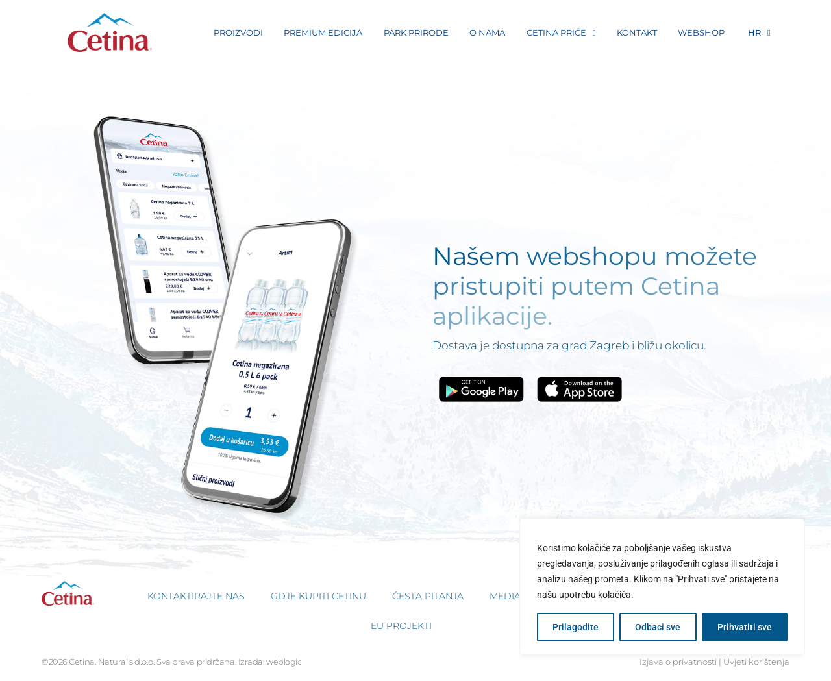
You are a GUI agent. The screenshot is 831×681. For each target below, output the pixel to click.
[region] (662, 587)
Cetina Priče (561, 32)
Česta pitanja (428, 596)
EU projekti (401, 626)
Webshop (701, 32)
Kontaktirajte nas (196, 596)
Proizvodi (238, 32)
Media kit (514, 596)
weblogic (283, 662)
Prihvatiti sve (744, 627)
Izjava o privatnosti (678, 662)
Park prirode (416, 32)
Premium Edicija (323, 32)
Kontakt (637, 32)
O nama (487, 32)
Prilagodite (575, 627)
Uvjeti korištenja (756, 662)
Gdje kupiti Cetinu (318, 596)
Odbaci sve (657, 627)
